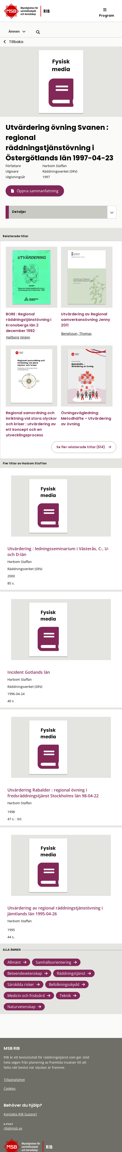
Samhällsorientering (53, 962)
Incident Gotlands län (28, 672)
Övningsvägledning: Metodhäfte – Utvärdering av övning (86, 418)
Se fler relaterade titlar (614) (80, 447)
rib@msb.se (13, 1128)
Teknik (65, 995)
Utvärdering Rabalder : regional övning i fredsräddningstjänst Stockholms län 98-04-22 (53, 792)
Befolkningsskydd (64, 984)
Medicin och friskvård (26, 995)
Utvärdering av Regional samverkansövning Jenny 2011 (85, 319)
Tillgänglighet (14, 1079)
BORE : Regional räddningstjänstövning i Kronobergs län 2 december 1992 (28, 322)
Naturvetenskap (21, 1006)
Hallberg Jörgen (18, 337)
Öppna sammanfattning (37, 190)
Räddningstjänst (71, 973)
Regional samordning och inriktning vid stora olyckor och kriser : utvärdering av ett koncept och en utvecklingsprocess (31, 424)
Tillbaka (16, 41)
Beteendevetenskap (24, 973)
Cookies (10, 1088)
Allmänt (14, 962)
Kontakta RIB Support (20, 1114)
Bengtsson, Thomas (76, 333)
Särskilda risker (20, 984)
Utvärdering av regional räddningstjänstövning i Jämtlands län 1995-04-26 (55, 910)
